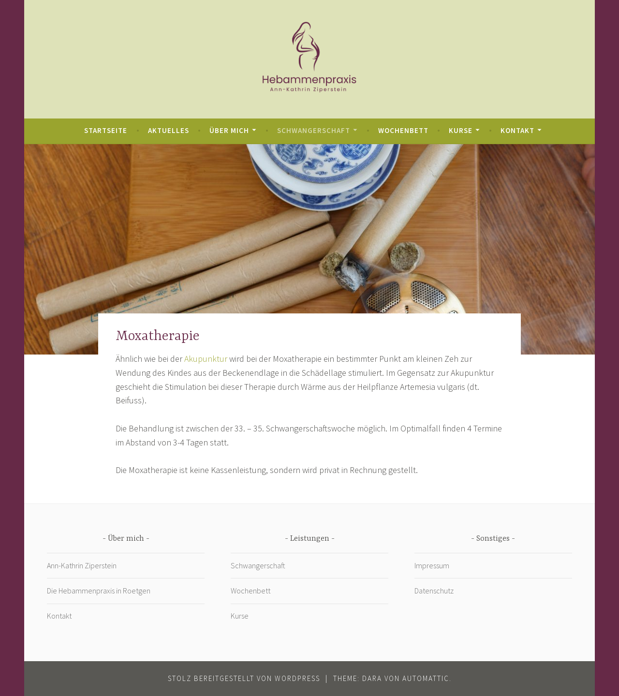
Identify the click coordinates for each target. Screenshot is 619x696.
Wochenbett (403, 130)
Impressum (431, 565)
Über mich (229, 130)
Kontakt (517, 130)
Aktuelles (168, 130)
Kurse (460, 130)
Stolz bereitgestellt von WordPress (244, 678)
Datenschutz (434, 590)
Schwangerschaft (313, 130)
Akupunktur (206, 358)
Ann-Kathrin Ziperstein (82, 565)
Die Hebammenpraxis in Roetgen (98, 590)
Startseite (105, 130)
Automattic (425, 678)
